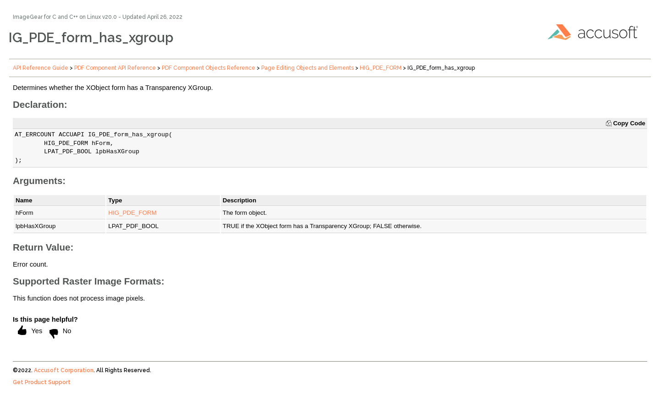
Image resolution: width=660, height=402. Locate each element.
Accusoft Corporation (64, 370)
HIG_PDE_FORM (381, 68)
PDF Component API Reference (115, 68)
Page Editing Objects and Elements (307, 68)
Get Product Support (42, 382)
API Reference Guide (40, 68)
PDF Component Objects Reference (208, 68)
